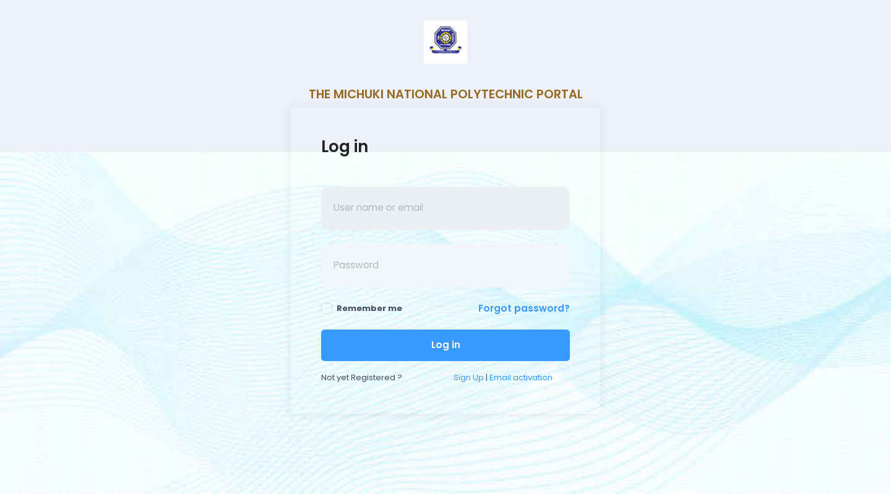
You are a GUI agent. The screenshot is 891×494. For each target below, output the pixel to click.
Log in (445, 344)
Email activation (521, 377)
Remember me (361, 308)
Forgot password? (524, 308)
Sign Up (469, 377)
